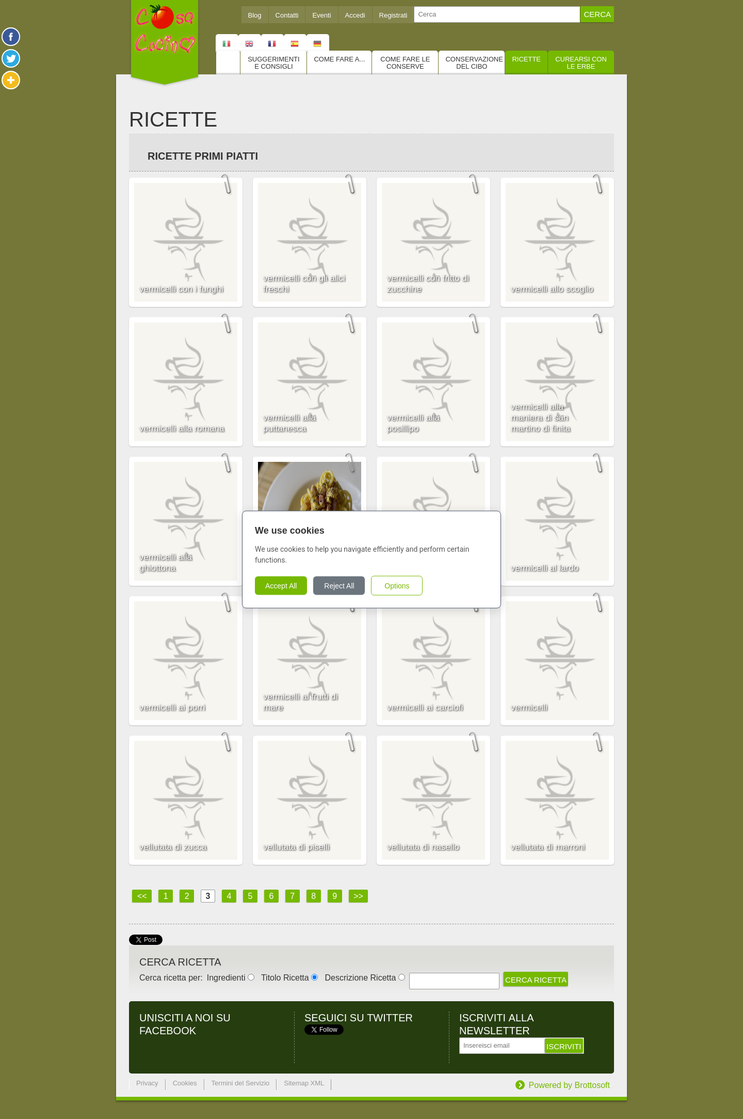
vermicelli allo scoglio (552, 289)
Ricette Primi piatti (203, 156)
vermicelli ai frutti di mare (300, 702)
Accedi (355, 15)
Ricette (526, 59)
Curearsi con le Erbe (581, 62)
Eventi (321, 15)
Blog (255, 15)
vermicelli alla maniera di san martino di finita (540, 417)
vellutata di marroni (548, 847)
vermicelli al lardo (544, 568)
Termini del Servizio (241, 1083)
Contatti (287, 15)
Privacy (147, 1083)
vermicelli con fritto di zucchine (428, 283)
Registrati (393, 15)
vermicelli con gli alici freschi (304, 283)
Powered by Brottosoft (569, 1085)
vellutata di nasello (423, 847)
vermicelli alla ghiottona (165, 562)
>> (358, 896)
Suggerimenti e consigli (273, 62)
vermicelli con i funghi (181, 289)
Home (228, 62)
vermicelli (529, 707)
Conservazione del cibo (474, 62)
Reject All (339, 586)
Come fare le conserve (405, 62)
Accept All (281, 586)
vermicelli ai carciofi (425, 707)
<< (142, 896)
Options (396, 586)
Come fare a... (339, 59)
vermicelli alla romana (181, 428)
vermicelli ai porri (172, 707)
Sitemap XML (304, 1083)
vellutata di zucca (172, 847)
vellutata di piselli (296, 847)
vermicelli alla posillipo (413, 423)
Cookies (185, 1083)
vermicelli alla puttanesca (289, 423)
